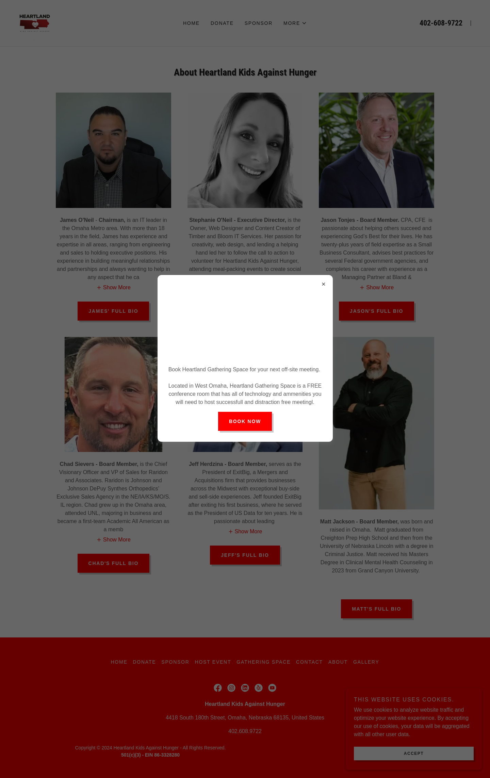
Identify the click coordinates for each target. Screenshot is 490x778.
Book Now (245, 421)
